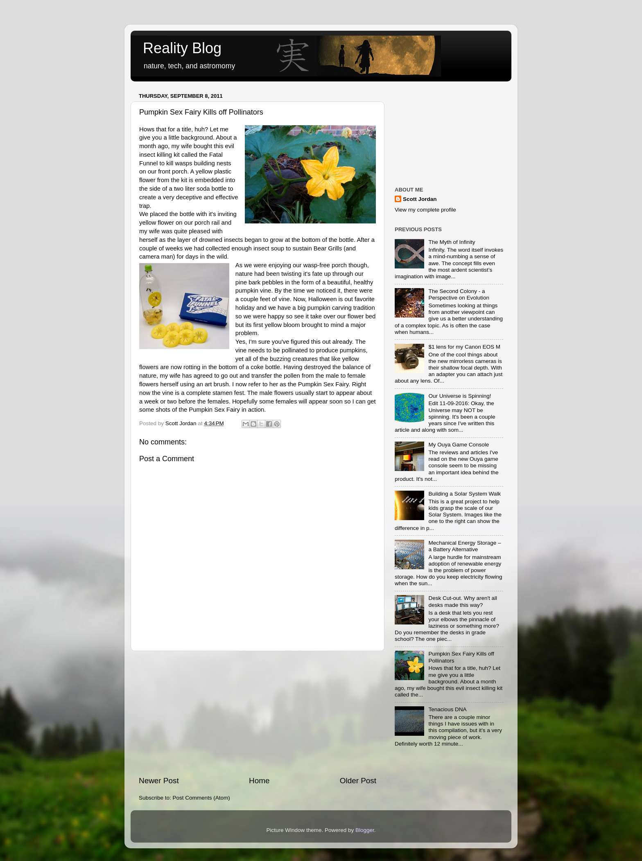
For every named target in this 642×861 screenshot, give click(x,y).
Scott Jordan (420, 199)
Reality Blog (182, 48)
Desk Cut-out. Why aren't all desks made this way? (462, 601)
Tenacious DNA (447, 709)
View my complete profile (425, 210)
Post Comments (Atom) (201, 798)
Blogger (364, 830)
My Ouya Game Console (458, 445)
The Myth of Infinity (451, 242)
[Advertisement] (257, 713)
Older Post (358, 780)
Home (259, 780)
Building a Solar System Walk (464, 494)
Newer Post (159, 780)
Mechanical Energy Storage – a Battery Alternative (464, 546)
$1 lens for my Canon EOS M (464, 347)
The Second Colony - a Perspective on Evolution (458, 294)
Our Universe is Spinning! (459, 396)
